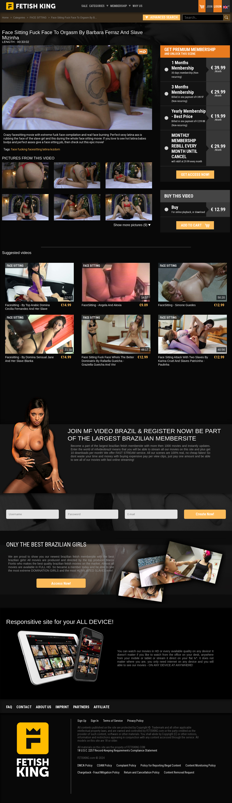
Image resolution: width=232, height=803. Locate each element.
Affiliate (101, 707)
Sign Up (81, 720)
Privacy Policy (135, 720)
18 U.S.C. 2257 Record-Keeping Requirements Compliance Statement (117, 750)
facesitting (34, 149)
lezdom (55, 149)
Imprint (62, 707)
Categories (97, 6)
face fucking (19, 149)
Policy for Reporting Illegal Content (161, 765)
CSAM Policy (104, 765)
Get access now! (195, 174)
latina (46, 149)
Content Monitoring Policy (200, 765)
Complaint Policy (126, 765)
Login (218, 6)
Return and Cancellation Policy (141, 772)
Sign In (95, 720)
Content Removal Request (179, 772)
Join (209, 6)
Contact (24, 707)
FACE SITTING (38, 17)
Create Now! (205, 514)
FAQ (9, 707)
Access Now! (61, 583)
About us (43, 707)
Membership (118, 6)
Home (5, 17)
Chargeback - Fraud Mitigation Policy (98, 772)
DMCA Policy (84, 765)
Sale (84, 6)
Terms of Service (113, 720)
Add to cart (191, 225)
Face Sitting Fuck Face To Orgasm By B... (74, 17)
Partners (81, 707)
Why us (137, 6)
